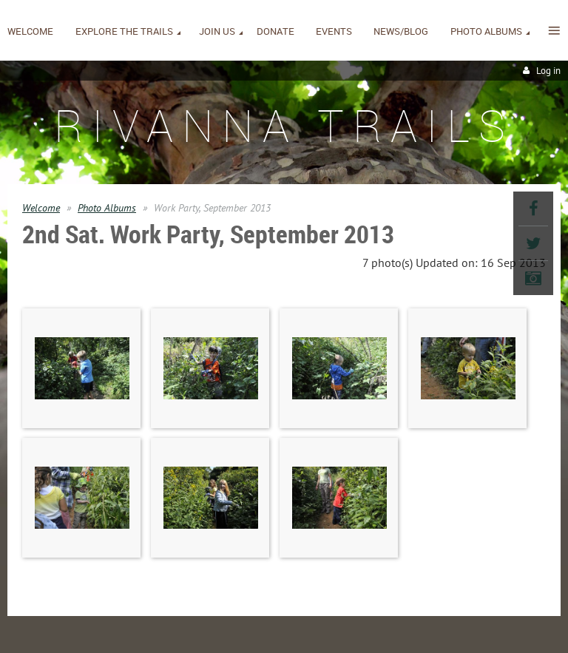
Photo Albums (107, 207)
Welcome (41, 207)
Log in (548, 70)
